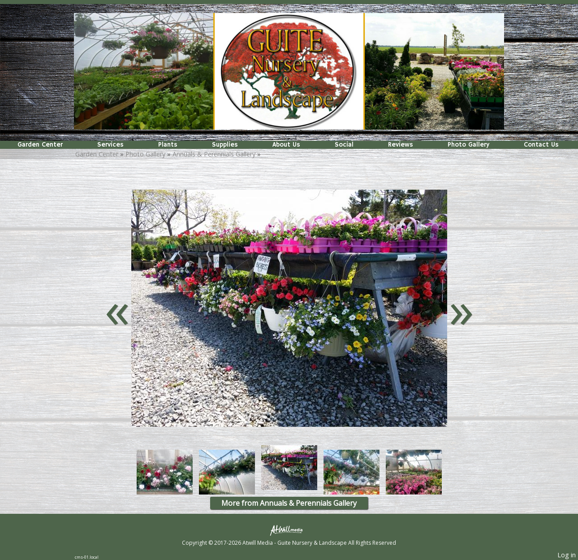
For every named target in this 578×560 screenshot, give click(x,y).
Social (344, 145)
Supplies (225, 145)
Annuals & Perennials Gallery (214, 154)
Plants (167, 145)
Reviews (400, 145)
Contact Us (541, 145)
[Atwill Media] (289, 530)
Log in (566, 555)
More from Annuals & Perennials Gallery (289, 503)
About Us (286, 145)
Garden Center (40, 145)
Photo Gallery (468, 145)
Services (110, 145)
